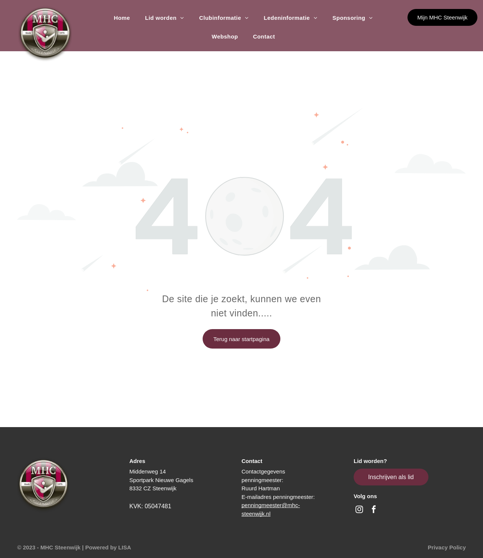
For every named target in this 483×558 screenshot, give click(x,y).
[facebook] (373, 510)
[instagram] (359, 510)
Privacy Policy (447, 547)
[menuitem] (121, 18)
